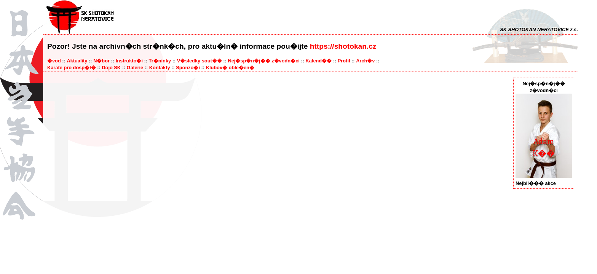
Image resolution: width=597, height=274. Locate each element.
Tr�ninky (160, 61)
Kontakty (159, 67)
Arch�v (365, 61)
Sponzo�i (188, 67)
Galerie (135, 67)
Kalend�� (318, 61)
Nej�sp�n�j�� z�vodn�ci (263, 61)
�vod (54, 61)
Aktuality (77, 61)
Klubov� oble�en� (230, 67)
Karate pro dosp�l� (71, 67)
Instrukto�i (129, 61)
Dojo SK (111, 67)
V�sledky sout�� (199, 61)
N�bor (101, 61)
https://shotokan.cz (343, 46)
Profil (344, 61)
